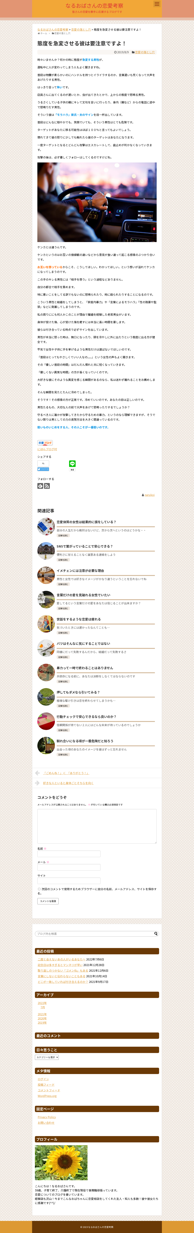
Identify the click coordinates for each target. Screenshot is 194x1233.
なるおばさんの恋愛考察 (94, 5)
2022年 (42, 1003)
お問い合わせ (46, 1122)
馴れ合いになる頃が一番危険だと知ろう (85, 741)
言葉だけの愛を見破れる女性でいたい (83, 595)
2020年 (42, 1018)
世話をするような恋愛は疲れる (79, 619)
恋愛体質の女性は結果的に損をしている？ (86, 521)
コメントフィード (49, 1090)
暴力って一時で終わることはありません (85, 667)
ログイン (43, 1079)
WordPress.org (47, 1096)
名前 (41, 848)
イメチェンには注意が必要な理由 (80, 570)
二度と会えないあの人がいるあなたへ (61, 959)
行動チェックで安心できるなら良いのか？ (87, 716)
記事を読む (63, 535)
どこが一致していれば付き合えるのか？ (63, 982)
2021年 (42, 1014)
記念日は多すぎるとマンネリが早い (60, 965)
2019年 (42, 1022)
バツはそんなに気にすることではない (83, 643)
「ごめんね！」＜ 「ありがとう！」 (62, 773)
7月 (43, 1007)
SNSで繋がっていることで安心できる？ (85, 546)
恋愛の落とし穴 (145, 52)
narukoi (150, 495)
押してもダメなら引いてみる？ (78, 692)
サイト (41, 875)
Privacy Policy (47, 1117)
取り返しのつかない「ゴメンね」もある (63, 970)
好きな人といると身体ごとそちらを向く (64, 783)
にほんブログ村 (47, 449)
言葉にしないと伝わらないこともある (61, 976)
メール (43, 862)
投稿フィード (46, 1084)
